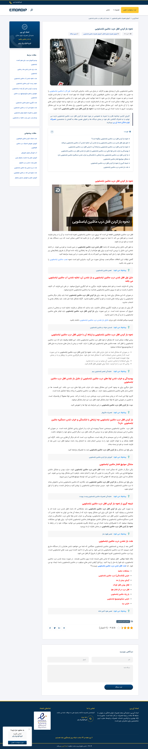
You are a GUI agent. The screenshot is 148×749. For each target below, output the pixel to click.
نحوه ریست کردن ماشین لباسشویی (26, 83)
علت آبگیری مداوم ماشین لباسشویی (26, 103)
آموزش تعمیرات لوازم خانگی (109, 34)
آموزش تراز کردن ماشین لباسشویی (100, 457)
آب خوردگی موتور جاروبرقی (29, 153)
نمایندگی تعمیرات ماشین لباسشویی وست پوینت (95, 496)
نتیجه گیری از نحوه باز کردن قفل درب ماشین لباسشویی (109, 163)
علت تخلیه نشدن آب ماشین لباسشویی (25, 78)
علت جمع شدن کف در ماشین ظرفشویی (25, 173)
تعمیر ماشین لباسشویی (104, 270)
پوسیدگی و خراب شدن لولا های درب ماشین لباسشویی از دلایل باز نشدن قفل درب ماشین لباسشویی (94, 151)
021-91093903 (82, 720)
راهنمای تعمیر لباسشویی (123, 621)
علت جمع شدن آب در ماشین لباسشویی (25, 108)
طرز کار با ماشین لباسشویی (60, 91)
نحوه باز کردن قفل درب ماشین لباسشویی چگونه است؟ (109, 138)
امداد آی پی (135, 18)
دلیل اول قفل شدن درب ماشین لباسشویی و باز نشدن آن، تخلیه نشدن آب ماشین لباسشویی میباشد (94, 143)
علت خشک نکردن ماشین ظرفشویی (26, 138)
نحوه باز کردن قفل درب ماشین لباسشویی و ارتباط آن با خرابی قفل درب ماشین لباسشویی (98, 147)
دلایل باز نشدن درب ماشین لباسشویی (94, 320)
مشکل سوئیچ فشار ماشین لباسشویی (115, 159)
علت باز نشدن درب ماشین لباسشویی (115, 167)
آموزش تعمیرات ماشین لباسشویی (121, 18)
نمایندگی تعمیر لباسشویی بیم (102, 371)
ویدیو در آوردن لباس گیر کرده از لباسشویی (24, 89)
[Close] (29, 729)
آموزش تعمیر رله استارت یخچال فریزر (26, 158)
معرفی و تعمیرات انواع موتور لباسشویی (25, 113)
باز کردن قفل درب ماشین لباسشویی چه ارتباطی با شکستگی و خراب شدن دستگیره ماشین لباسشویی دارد (93, 155)
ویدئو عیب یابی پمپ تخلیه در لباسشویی (25, 118)
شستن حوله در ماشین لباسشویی (101, 327)
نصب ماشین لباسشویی (59, 259)
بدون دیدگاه (73, 34)
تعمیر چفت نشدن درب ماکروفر (28, 163)
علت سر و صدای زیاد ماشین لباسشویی (25, 168)
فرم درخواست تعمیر (17, 742)
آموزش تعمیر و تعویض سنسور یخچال (26, 178)
